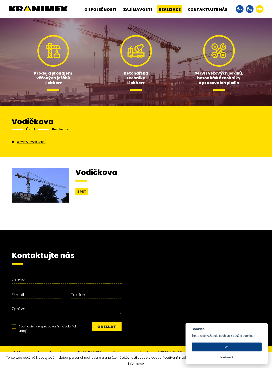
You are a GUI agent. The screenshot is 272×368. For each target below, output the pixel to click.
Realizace (170, 9)
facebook (240, 9)
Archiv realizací (31, 142)
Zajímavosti (137, 9)
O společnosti (100, 9)
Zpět (81, 191)
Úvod (30, 129)
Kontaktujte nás (207, 9)
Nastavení (226, 357)
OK (226, 346)
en (259, 9)
